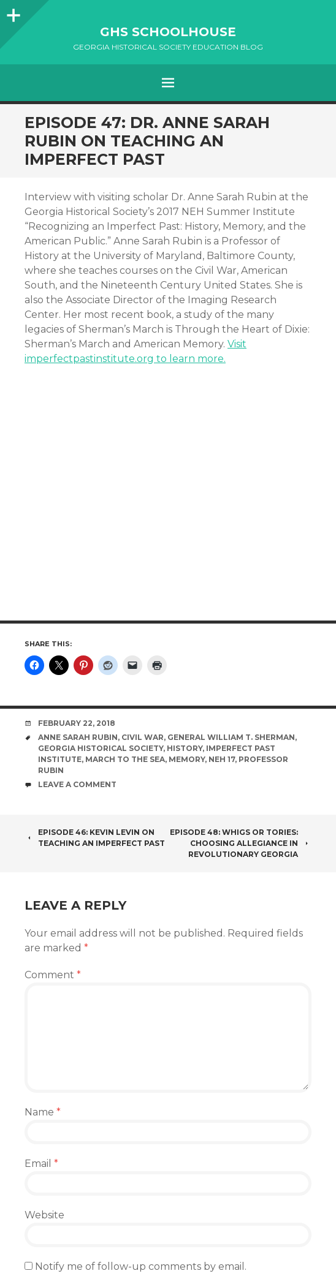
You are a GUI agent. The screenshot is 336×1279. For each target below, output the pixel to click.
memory (187, 759)
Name (43, 1112)
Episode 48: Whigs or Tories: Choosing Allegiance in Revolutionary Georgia (240, 843)
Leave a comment (77, 784)
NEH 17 (221, 759)
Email (41, 1163)
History (184, 748)
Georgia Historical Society (100, 748)
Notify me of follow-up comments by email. (140, 1266)
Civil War (142, 737)
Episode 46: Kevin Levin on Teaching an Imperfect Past (95, 838)
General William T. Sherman (231, 737)
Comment (53, 975)
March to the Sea (125, 759)
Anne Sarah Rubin (78, 737)
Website (44, 1215)
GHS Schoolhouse (168, 32)
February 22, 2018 (76, 723)
